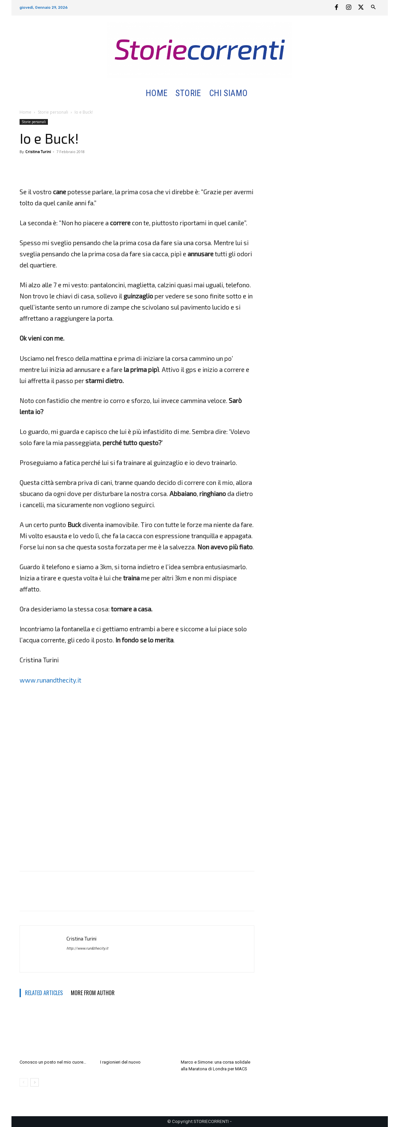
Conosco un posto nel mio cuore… (53, 1062)
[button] (259, 94)
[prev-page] (24, 1082)
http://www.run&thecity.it (87, 948)
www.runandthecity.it (50, 680)
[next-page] (34, 1082)
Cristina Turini (38, 151)
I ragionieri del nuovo (120, 1062)
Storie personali (53, 112)
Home (25, 112)
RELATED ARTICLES (44, 993)
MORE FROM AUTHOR (93, 993)
